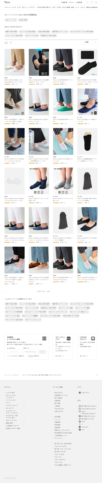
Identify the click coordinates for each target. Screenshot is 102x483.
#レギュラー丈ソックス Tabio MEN (82, 31)
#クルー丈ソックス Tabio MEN (50, 316)
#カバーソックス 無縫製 (30, 316)
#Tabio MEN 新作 (44, 31)
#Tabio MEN (23, 20)
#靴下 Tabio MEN (11, 31)
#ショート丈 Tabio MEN (27, 31)
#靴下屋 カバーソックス (60, 31)
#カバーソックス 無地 (82, 308)
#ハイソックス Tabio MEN (14, 35)
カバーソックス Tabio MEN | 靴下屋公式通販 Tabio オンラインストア (42, 375)
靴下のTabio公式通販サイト (12, 375)
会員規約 (30, 356)
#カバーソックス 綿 (32, 35)
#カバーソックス (11, 20)
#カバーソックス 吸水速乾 (14, 312)
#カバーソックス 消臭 (66, 308)
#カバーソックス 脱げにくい (79, 312)
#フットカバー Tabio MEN (14, 320)
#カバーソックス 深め (13, 316)
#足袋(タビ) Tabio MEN (48, 35)
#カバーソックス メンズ (33, 320)
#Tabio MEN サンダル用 (71, 316)
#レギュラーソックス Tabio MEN (35, 312)
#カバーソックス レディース (58, 312)
